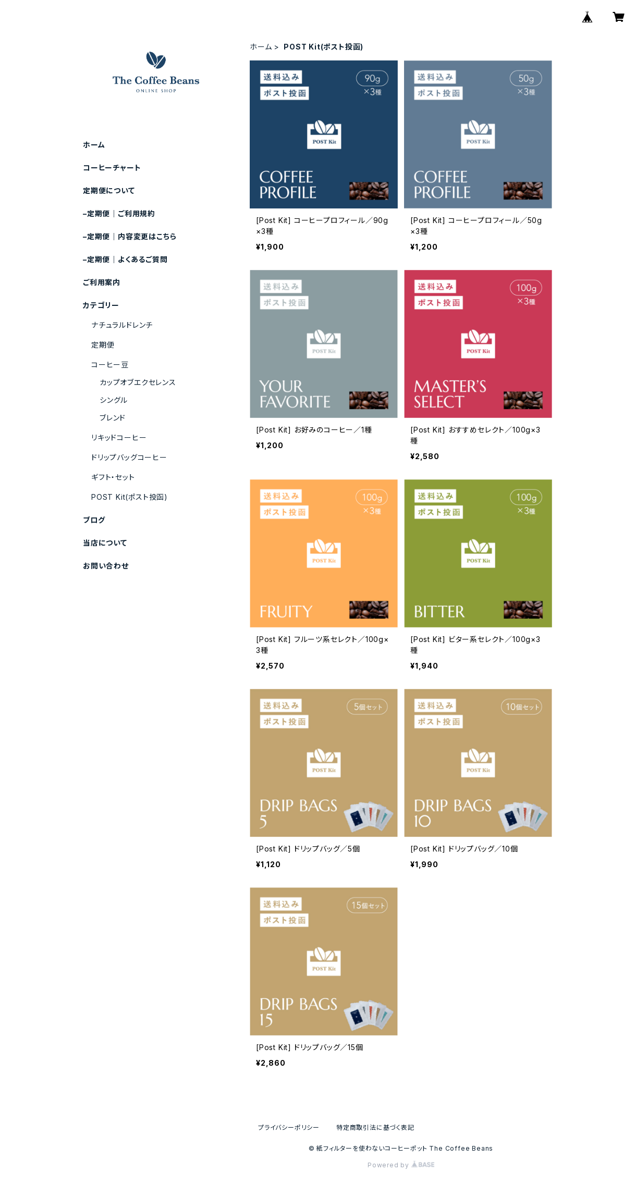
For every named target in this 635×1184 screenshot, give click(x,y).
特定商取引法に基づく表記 (375, 1127)
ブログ (94, 519)
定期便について (109, 190)
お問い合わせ (106, 565)
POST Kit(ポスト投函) (129, 496)
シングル (114, 400)
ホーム (261, 46)
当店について (105, 542)
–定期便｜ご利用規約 (119, 213)
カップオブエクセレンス (138, 382)
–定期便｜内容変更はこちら (129, 236)
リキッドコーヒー (118, 437)
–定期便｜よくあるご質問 (125, 259)
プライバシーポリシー (289, 1127)
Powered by (401, 1165)
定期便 (102, 344)
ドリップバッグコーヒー (129, 457)
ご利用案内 (101, 282)
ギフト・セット (113, 477)
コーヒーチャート (112, 167)
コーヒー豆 (110, 364)
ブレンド (113, 417)
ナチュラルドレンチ (122, 324)
